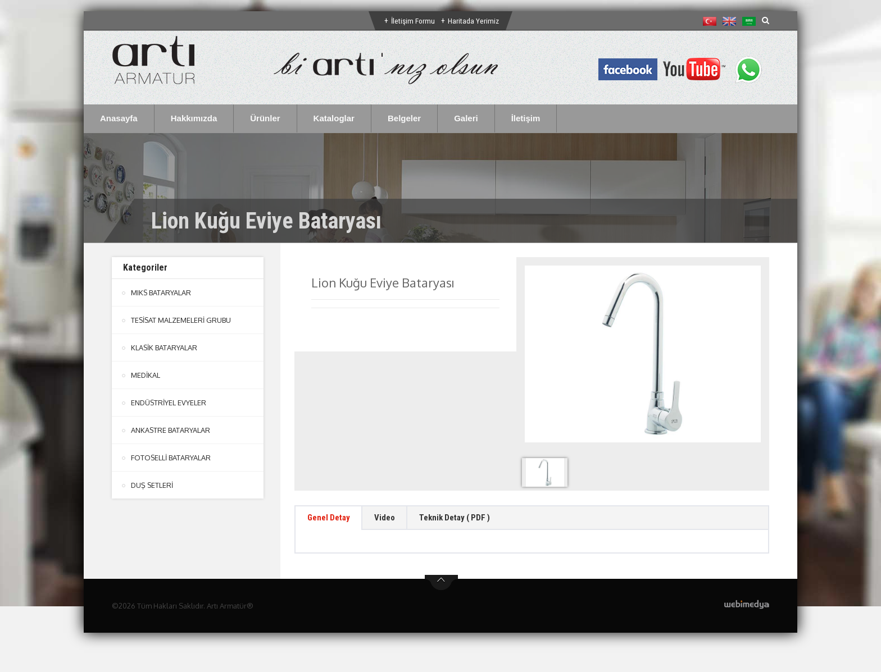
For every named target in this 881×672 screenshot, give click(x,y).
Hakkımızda (194, 118)
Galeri (466, 118)
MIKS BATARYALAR (161, 292)
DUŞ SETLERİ (152, 485)
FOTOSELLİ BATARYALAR (171, 457)
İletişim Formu (412, 20)
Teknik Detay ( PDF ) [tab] (469, 519)
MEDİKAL (146, 375)
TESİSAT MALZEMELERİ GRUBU (181, 320)
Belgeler (404, 118)
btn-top (441, 585)
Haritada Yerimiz (474, 20)
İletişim (526, 118)
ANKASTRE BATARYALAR (171, 430)
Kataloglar (334, 118)
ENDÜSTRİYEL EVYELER (169, 402)
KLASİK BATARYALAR (164, 347)
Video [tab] (393, 519)
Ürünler (265, 118)
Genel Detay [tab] (331, 519)
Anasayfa (119, 118)
